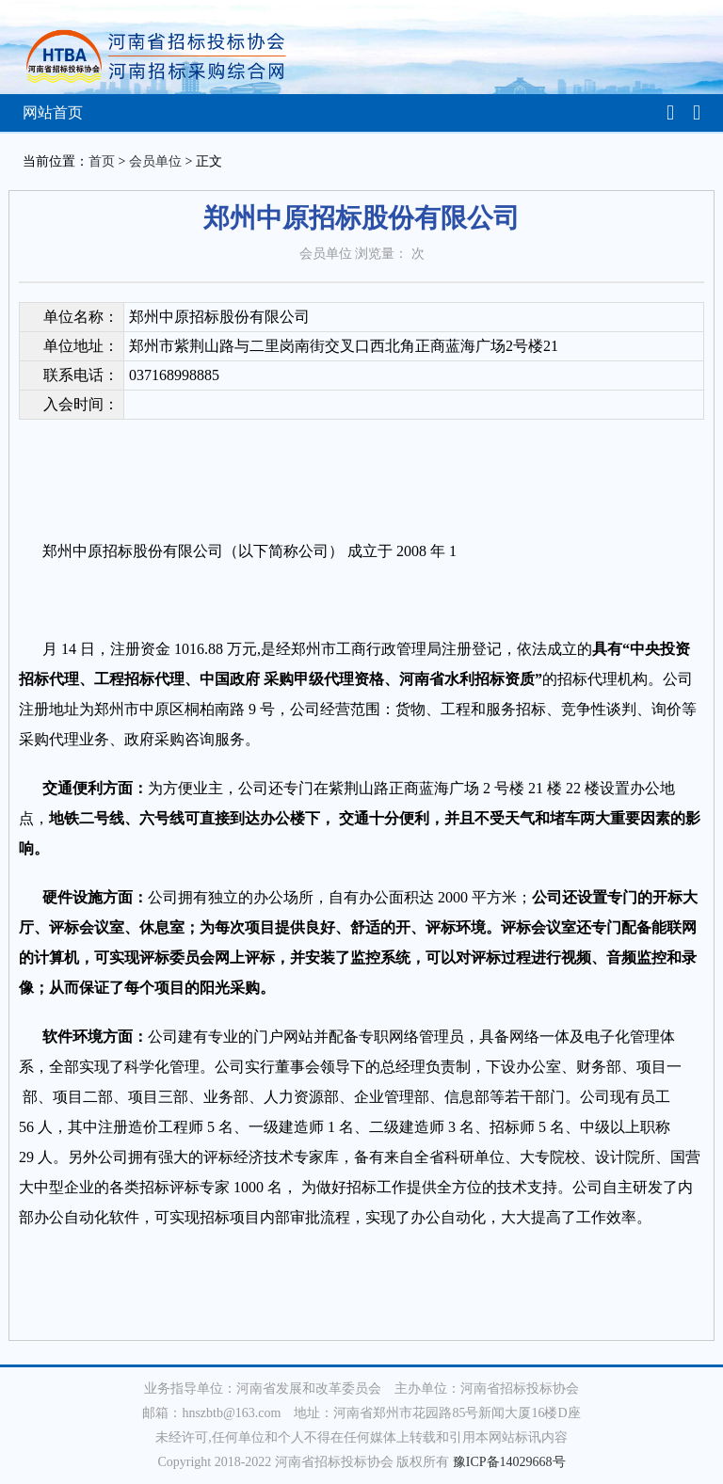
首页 (101, 161)
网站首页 (53, 112)
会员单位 (155, 161)
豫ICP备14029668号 (509, 1462)
